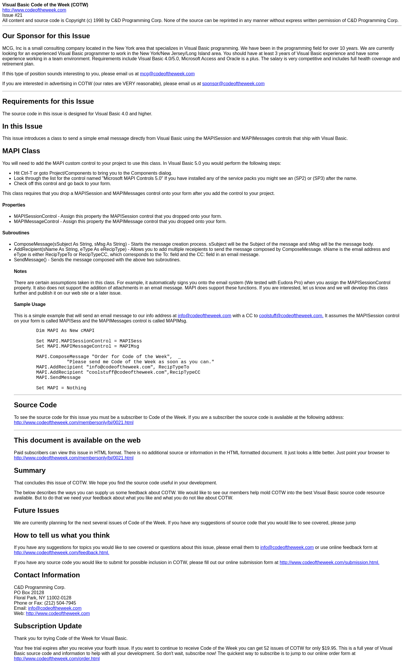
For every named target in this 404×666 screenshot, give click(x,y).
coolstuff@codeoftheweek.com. (291, 315)
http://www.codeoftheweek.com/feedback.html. (61, 552)
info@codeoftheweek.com (204, 315)
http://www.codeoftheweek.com (34, 10)
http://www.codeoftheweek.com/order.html (57, 658)
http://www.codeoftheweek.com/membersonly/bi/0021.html (74, 422)
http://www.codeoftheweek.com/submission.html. (329, 562)
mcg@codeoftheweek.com (167, 73)
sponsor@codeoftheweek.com (233, 83)
